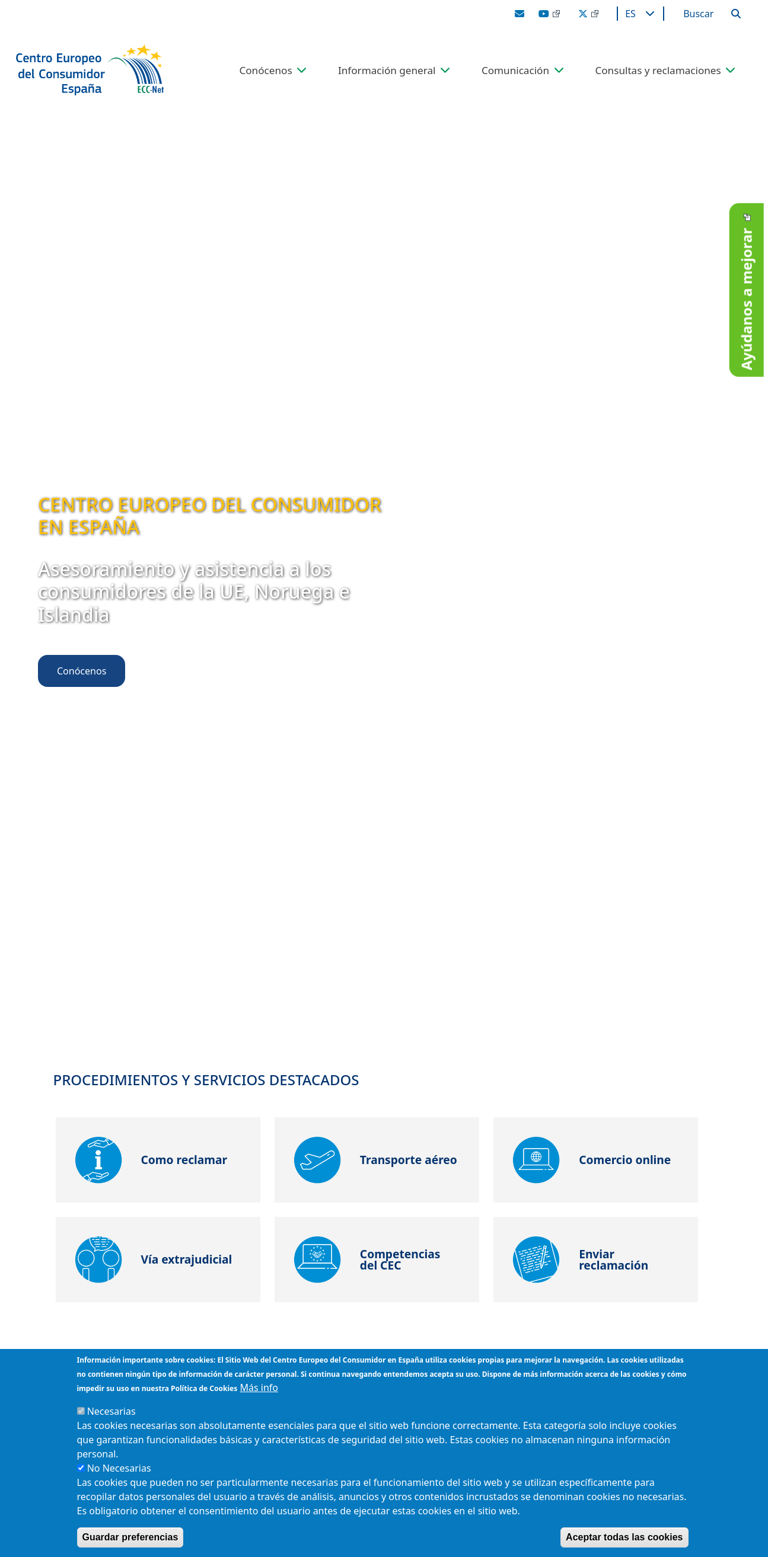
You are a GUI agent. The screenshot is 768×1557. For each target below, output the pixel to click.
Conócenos (265, 70)
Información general (387, 70)
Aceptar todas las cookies (624, 1537)
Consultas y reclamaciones (658, 70)
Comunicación (515, 70)
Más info (259, 1387)
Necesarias (111, 1411)
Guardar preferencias (130, 1537)
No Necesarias (119, 1468)
